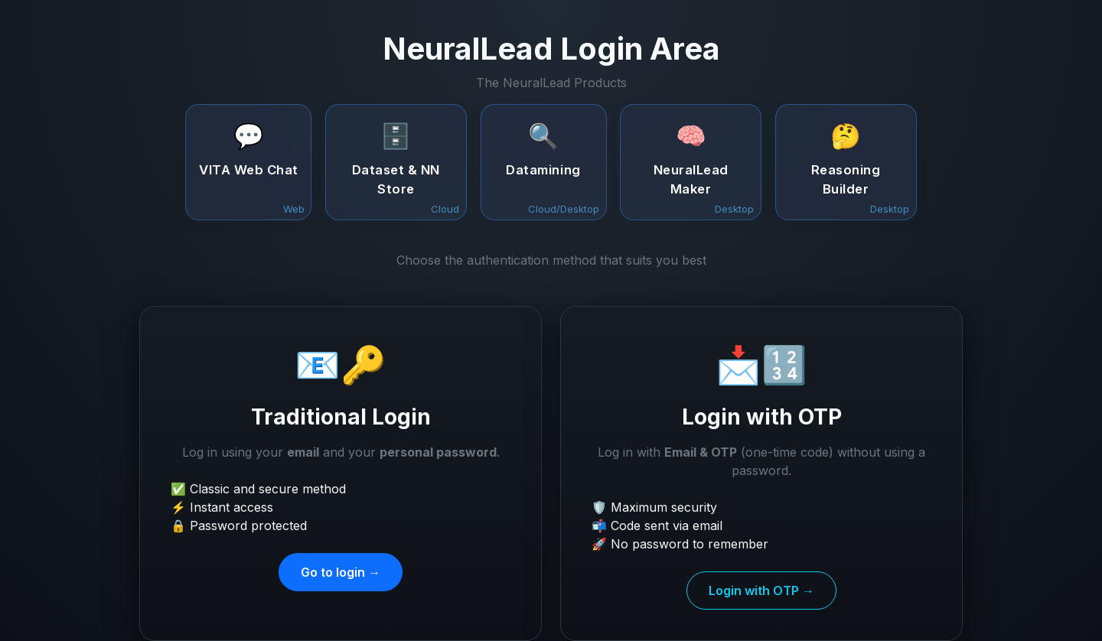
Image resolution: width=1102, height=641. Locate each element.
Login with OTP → (761, 590)
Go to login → (340, 572)
